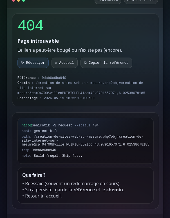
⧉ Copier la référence (106, 63)
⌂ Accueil (64, 63)
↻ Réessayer (33, 63)
